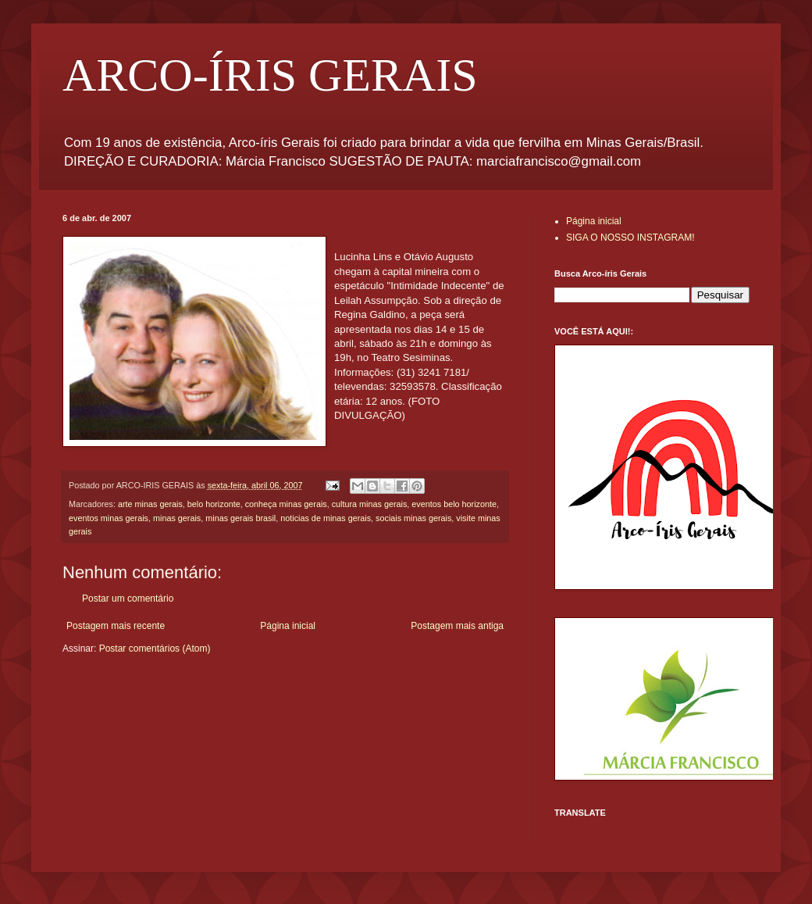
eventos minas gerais (108, 518)
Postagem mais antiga (457, 625)
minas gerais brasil (240, 518)
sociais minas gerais (413, 518)
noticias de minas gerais (325, 518)
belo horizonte (213, 504)
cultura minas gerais (370, 504)
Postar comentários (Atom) (155, 648)
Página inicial (287, 625)
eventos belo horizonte (454, 504)
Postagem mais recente (115, 625)
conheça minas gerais (286, 504)
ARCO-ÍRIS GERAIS (270, 75)
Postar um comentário (127, 598)
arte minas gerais (150, 504)
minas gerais (177, 518)
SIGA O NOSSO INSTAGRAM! (630, 237)
